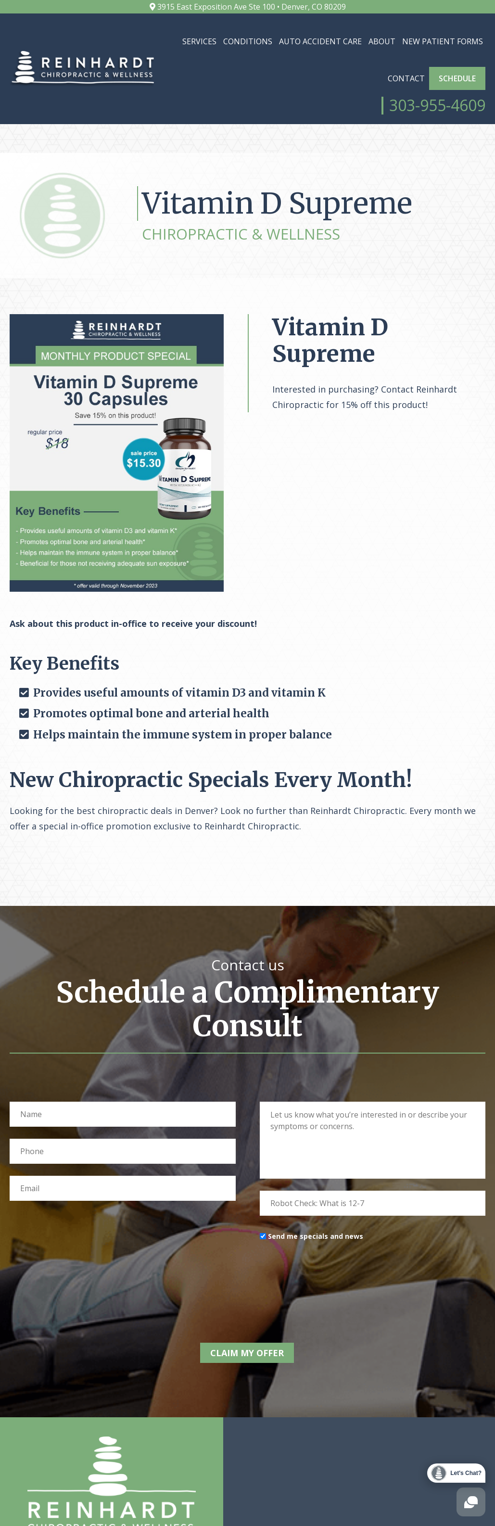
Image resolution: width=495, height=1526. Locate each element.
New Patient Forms (442, 41)
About (381, 41)
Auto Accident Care (320, 41)
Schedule (457, 78)
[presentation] (333, 1297)
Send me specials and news (315, 1257)
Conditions (247, 41)
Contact (406, 78)
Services (199, 41)
